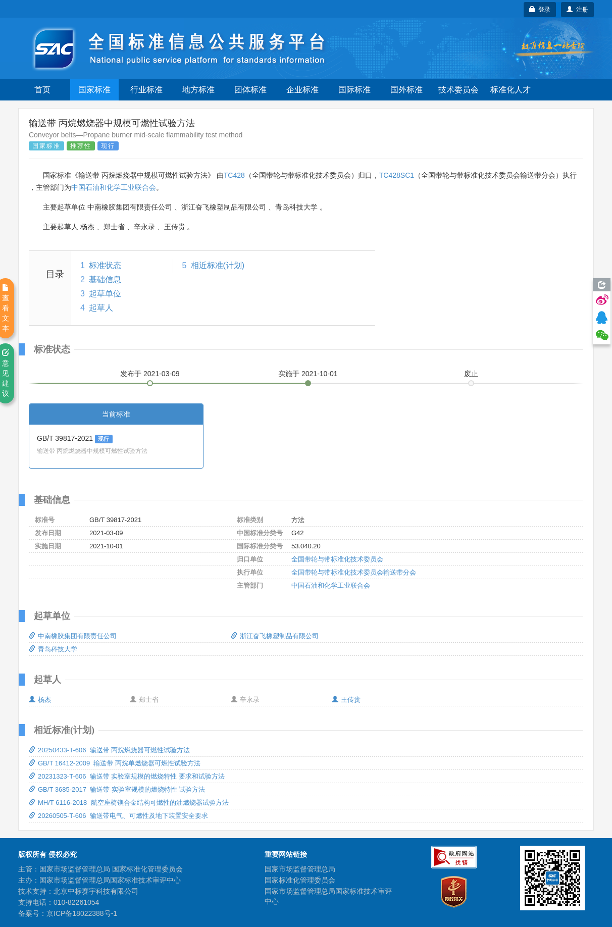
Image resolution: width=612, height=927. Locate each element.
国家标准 (94, 89)
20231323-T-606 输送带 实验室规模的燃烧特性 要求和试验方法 (127, 776)
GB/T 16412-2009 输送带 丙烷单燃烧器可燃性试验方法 (114, 763)
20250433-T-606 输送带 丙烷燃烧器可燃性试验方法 (109, 750)
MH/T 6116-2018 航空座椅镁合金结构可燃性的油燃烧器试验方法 (129, 802)
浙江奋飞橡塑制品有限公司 (275, 636)
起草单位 (105, 293)
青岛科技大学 (53, 649)
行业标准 (146, 89)
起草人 (101, 307)
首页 (42, 89)
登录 (540, 9)
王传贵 (346, 699)
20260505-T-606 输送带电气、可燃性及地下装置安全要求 (118, 815)
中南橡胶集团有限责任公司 (73, 636)
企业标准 (302, 89)
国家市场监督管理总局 (300, 869)
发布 (150, 374)
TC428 (234, 175)
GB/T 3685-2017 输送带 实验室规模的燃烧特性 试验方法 (117, 789)
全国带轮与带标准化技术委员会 (337, 559)
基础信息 (105, 279)
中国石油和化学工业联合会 (113, 187)
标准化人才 (510, 89)
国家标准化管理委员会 (300, 880)
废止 (471, 374)
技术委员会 (458, 89)
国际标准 (354, 89)
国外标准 (406, 89)
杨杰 (40, 699)
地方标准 (198, 89)
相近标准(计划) (218, 265)
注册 (577, 9)
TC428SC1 (396, 175)
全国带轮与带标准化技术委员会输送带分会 (353, 572)
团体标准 (250, 89)
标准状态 (105, 265)
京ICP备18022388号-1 (81, 913)
